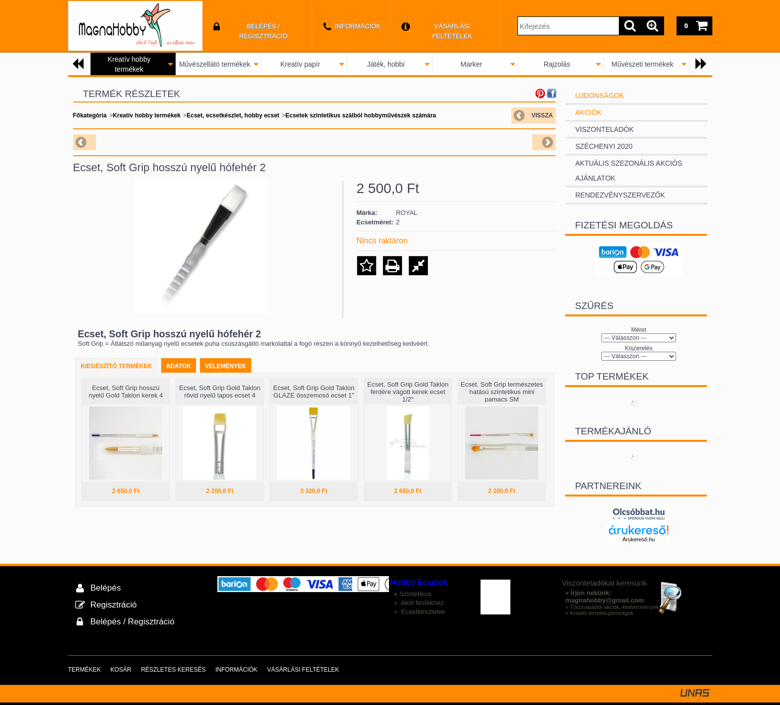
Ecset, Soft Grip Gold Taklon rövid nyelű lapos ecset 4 (219, 391)
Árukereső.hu (638, 539)
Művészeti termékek (642, 64)
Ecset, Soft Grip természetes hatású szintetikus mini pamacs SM (502, 392)
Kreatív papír (300, 64)
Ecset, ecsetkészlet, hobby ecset (233, 115)
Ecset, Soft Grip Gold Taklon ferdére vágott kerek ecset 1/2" (407, 392)
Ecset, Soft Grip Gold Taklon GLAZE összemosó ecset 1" (313, 391)
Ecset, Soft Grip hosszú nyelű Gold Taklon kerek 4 (126, 391)
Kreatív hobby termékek (147, 115)
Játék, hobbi (386, 64)
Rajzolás (557, 64)
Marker (472, 64)
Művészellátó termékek (214, 64)
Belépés (106, 588)
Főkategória (90, 115)
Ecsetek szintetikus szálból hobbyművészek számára (361, 115)
